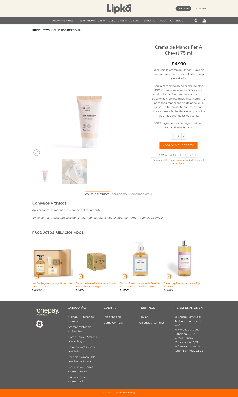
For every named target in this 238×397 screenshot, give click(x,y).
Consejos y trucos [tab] (97, 194)
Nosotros (167, 20)
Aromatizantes (63, 20)
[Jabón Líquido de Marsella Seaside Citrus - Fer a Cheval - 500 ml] (140, 259)
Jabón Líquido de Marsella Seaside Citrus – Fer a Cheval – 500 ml (139, 285)
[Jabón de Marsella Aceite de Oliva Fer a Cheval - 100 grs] (96, 259)
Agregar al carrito (178, 145)
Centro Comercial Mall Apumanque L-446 (188, 321)
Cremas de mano (174, 160)
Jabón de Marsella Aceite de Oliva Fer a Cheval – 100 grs (95, 285)
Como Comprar (114, 322)
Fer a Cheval (178, 163)
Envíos (143, 316)
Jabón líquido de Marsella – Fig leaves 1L (182, 285)
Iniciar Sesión (112, 316)
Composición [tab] (120, 194)
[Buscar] (196, 20)
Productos (41, 30)
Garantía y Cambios (152, 322)
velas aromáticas (91, 20)
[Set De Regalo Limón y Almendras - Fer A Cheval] (52, 259)
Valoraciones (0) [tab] (142, 194)
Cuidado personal (143, 20)
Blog (181, 20)
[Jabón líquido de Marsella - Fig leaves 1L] (184, 259)
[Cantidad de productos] (178, 136)
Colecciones (117, 20)
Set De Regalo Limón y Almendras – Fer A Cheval (52, 285)
